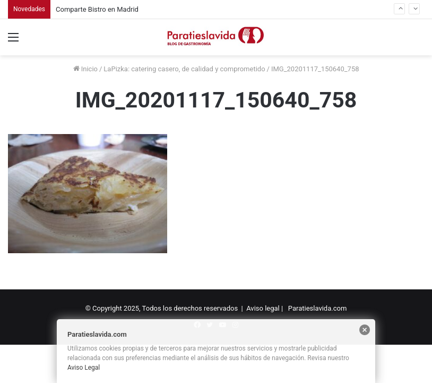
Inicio (85, 69)
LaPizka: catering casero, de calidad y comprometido (184, 69)
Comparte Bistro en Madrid (97, 9)
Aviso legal (263, 308)
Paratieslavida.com (317, 308)
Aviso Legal (83, 367)
